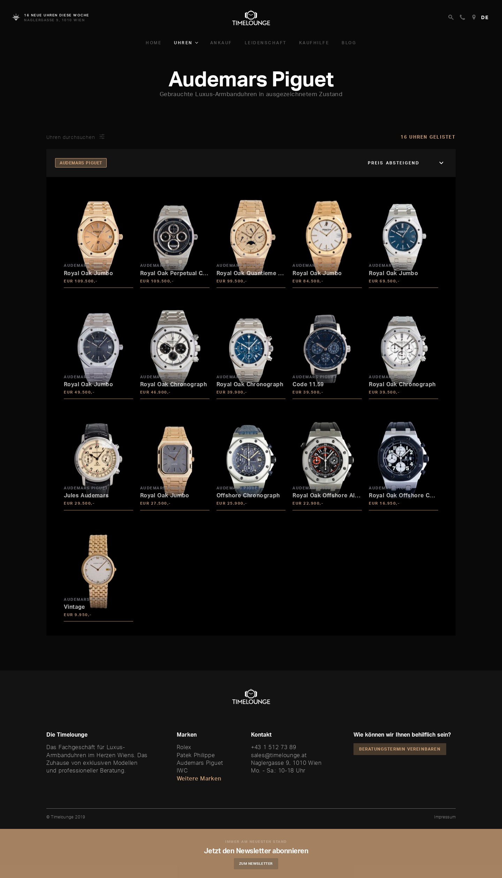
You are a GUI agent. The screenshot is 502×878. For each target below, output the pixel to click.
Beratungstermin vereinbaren (400, 749)
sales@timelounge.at (278, 755)
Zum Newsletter (256, 863)
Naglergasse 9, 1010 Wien (286, 762)
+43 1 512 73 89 (273, 747)
